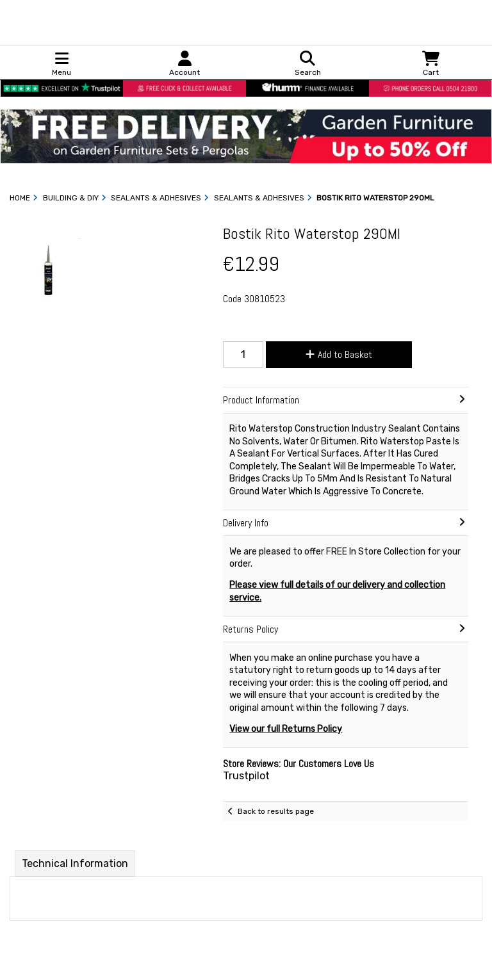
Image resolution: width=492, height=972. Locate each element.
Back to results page (276, 811)
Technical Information (75, 863)
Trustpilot (246, 776)
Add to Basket (339, 354)
